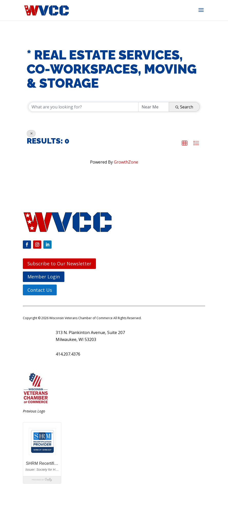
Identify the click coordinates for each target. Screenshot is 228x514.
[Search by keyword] (83, 107)
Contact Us (39, 290)
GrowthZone (126, 162)
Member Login (43, 277)
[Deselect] (31, 133)
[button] (201, 13)
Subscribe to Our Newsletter (59, 263)
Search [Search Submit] (184, 107)
